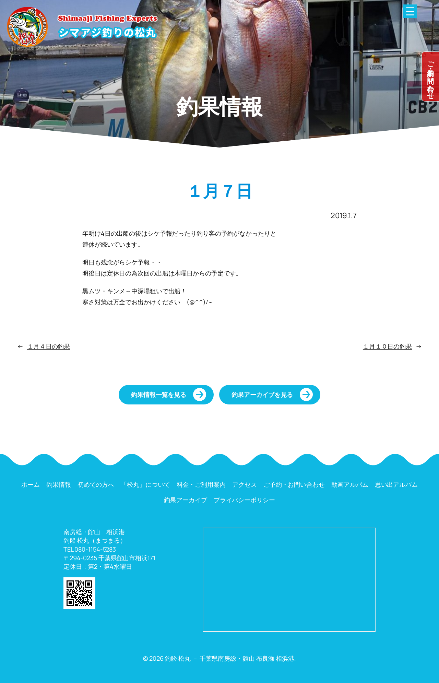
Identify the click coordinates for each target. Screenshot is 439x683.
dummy (430, 76)
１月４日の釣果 (48, 346)
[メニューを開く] (410, 11)
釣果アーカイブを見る (262, 394)
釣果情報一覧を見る (158, 394)
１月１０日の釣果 (387, 346)
